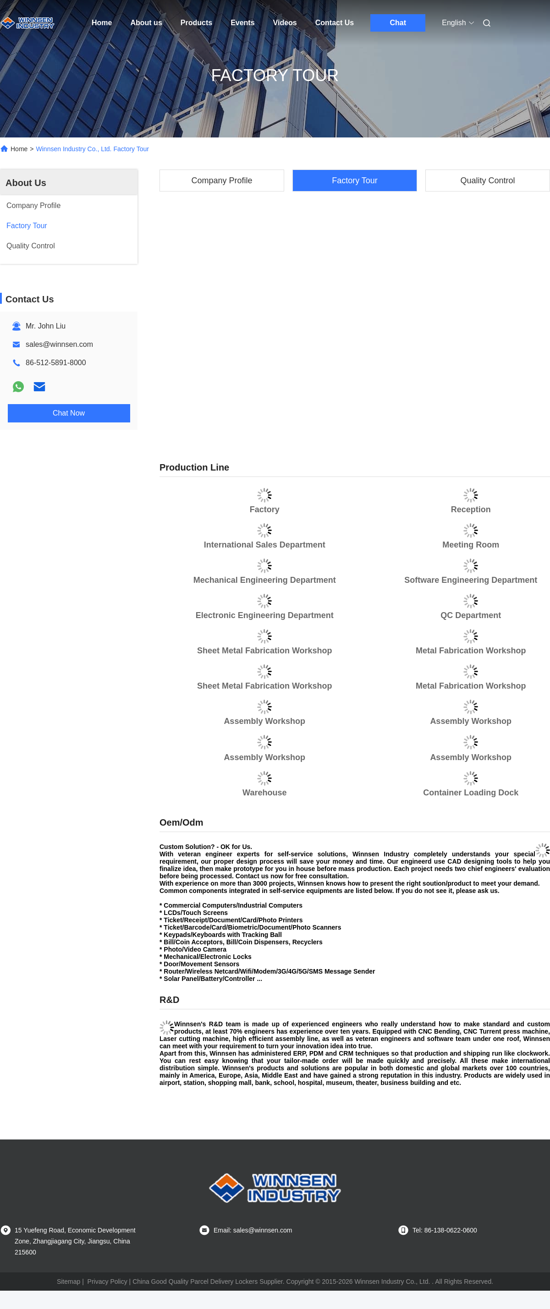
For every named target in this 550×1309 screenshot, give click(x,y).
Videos (285, 23)
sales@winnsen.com (59, 344)
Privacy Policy (107, 1281)
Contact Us (334, 23)
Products (196, 23)
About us (146, 23)
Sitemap (68, 1281)
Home (102, 23)
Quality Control (487, 180)
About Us (26, 183)
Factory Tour (355, 180)
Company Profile (221, 180)
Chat (398, 23)
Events (242, 23)
